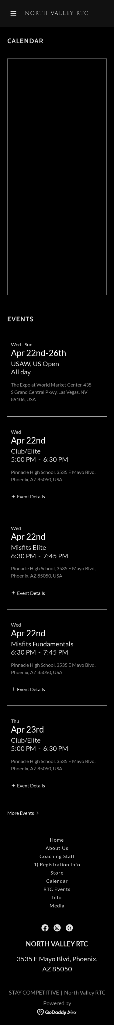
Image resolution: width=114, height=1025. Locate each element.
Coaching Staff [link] (57, 856)
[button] (14, 13)
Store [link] (56, 872)
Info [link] (57, 897)
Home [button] (57, 840)
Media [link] (57, 905)
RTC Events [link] (57, 889)
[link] (57, 13)
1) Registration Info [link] (57, 864)
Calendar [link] (57, 881)
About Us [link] (57, 848)
